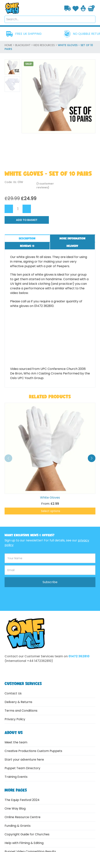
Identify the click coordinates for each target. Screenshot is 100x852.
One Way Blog (15, 808)
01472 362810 (79, 656)
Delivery (72, 246)
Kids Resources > (46, 45)
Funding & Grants (18, 826)
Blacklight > (24, 45)
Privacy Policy (15, 719)
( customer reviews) (45, 185)
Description (27, 238)
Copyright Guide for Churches (27, 834)
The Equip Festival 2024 (22, 800)
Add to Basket (26, 220)
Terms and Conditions (21, 710)
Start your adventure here (24, 759)
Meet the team (16, 742)
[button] (91, 458)
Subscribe (50, 582)
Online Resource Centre (22, 817)
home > (10, 45)
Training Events (16, 777)
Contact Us (13, 693)
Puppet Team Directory (22, 768)
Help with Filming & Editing (24, 843)
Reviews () (27, 246)
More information (72, 238)
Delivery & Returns (18, 702)
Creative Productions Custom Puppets (33, 751)
